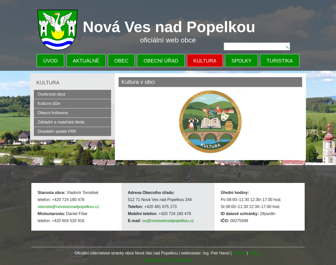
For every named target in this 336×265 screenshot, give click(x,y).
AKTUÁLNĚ (86, 60)
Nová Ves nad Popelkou (169, 26)
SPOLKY (241, 60)
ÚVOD (50, 60)
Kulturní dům (49, 103)
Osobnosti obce (51, 94)
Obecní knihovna (53, 113)
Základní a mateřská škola (61, 122)
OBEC (121, 60)
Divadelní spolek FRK (57, 131)
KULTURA (204, 60)
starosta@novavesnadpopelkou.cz (68, 207)
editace (239, 253)
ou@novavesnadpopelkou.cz (168, 221)
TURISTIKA (280, 60)
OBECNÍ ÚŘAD (160, 60)
